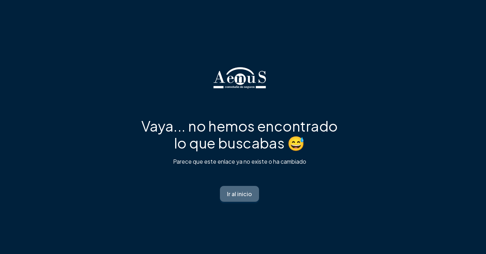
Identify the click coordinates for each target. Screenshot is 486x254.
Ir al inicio (239, 194)
